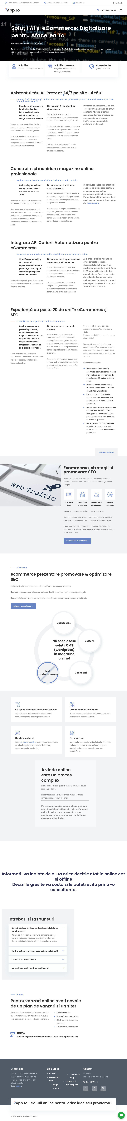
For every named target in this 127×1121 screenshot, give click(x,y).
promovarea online (28, 742)
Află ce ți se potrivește (23, 606)
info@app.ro (78, 3)
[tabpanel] (63, 38)
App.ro (12, 10)
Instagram (103, 1090)
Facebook (118, 3)
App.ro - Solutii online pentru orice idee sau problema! (63, 1103)
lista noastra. (93, 203)
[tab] (104, 452)
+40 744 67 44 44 (106, 10)
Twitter (94, 1090)
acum (18, 1086)
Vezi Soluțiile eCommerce (77, 540)
